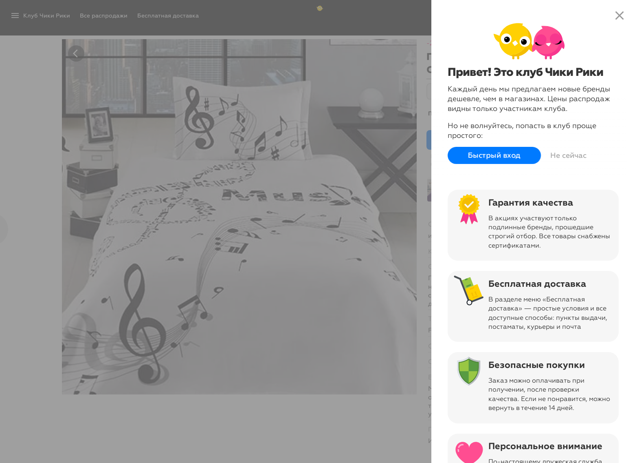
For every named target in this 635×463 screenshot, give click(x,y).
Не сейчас (568, 155)
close (619, 15)
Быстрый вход (494, 155)
